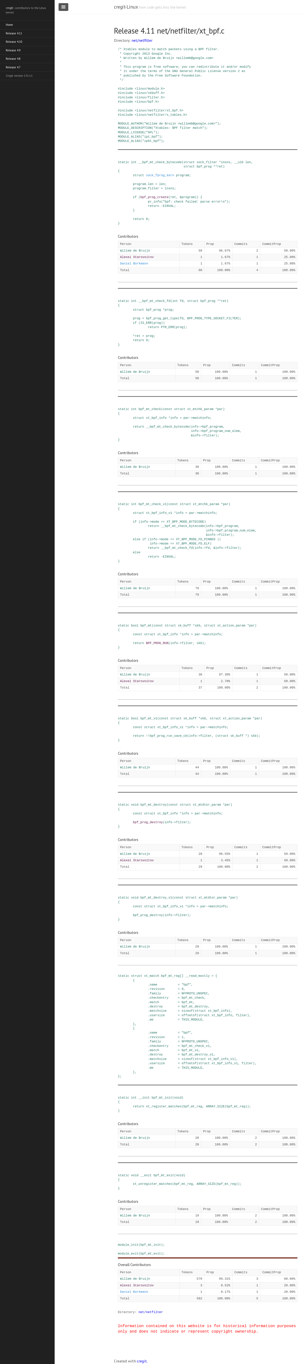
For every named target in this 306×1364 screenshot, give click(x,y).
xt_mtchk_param (200, 409)
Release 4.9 (13, 50)
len (248, 162)
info (174, 418)
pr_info (154, 202)
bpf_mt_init (162, 1098)
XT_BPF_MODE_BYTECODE (185, 522)
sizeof (187, 1011)
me (151, 1020)
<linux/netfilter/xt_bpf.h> (159, 111)
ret (220, 167)
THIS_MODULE (191, 1020)
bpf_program (212, 427)
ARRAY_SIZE (215, 1106)
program (182, 175)
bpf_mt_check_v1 (153, 504)
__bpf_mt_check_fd (154, 301)
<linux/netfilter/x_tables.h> (161, 115)
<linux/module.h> (150, 89)
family (155, 993)
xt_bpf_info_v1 (159, 513)
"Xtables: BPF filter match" (178, 128)
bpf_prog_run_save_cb (168, 736)
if (135, 197)
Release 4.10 (14, 42)
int (134, 162)
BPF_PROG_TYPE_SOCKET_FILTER (212, 318)
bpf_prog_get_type (162, 318)
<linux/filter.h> (150, 97)
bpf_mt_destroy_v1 (156, 898)
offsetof (189, 1015)
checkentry (159, 998)
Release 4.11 (14, 33)
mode (155, 522)
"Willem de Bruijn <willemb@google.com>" (180, 124)
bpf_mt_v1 (148, 718)
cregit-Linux (126, 7)
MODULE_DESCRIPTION (135, 128)
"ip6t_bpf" (151, 141)
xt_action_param (231, 626)
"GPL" (150, 132)
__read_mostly (197, 976)
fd (181, 301)
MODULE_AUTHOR (130, 124)
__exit (146, 1175)
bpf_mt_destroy (153, 805)
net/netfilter (142, 40)
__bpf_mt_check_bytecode (160, 162)
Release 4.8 (13, 59)
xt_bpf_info (156, 418)
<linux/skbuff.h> (150, 93)
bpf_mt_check (150, 409)
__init (144, 1098)
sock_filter (207, 162)
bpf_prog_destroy (148, 822)
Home (9, 25)
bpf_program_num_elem (221, 431)
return (153, 206)
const (167, 409)
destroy (156, 1007)
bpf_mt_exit (163, 1175)
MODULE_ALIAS (129, 137)
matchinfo (201, 418)
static (123, 162)
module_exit (128, 1254)
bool (134, 626)
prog (168, 310)
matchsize (158, 1011)
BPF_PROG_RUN (157, 643)
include (126, 89)
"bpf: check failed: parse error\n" (194, 202)
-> (191, 418)
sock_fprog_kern (160, 175)
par (220, 409)
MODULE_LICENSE (131, 132)
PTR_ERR (167, 327)
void (134, 805)
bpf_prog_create (154, 197)
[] (181, 976)
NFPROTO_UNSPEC (194, 993)
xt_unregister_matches (152, 1184)
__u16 (238, 162)
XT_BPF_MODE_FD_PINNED (195, 539)
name (153, 985)
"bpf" (186, 985)
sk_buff (184, 626)
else (136, 539)
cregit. (142, 1361)
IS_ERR (146, 323)
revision (157, 989)
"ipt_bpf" (150, 137)
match (154, 1002)
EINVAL (168, 206)
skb (197, 626)
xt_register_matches (163, 1106)
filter (153, 188)
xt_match (151, 976)
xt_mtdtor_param (207, 805)
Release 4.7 (13, 67)
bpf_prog (204, 167)
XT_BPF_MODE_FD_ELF (193, 544)
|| (219, 539)
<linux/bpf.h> (147, 102)
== (163, 522)
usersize (157, 1015)
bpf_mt (146, 626)
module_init (128, 1245)
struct (189, 162)
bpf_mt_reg (170, 976)
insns (225, 162)
